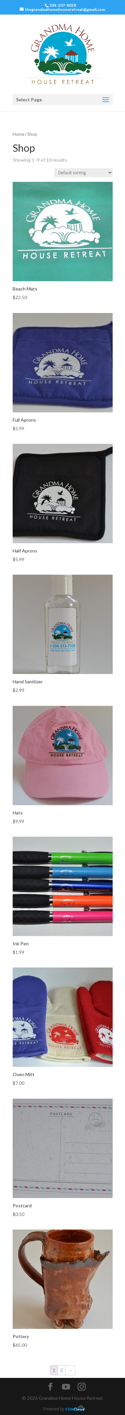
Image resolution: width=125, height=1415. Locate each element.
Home (18, 134)
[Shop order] (83, 172)
